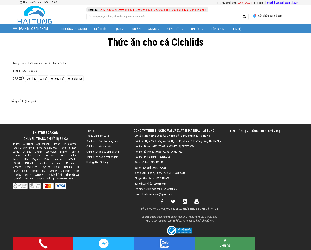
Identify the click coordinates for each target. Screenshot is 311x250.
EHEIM (63, 151)
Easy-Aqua (51, 151)
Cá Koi (153, 29)
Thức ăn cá (34, 63)
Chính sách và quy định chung (102, 151)
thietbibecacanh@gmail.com (282, 2)
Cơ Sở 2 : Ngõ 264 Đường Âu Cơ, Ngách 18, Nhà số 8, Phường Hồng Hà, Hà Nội (178, 141)
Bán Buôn (217, 29)
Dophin (38, 151)
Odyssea (45, 167)
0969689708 (178, 173)
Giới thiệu (100, 29)
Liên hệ (236, 29)
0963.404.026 (245, 2)
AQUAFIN (28, 144)
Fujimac (75, 151)
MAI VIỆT (30, 163)
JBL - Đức (49, 155)
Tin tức (197, 29)
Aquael (16, 144)
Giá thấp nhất (75, 78)
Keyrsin (36, 159)
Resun (35, 170)
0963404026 (164, 157)
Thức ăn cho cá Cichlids (56, 63)
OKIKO (57, 167)
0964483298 (157, 162)
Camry (16, 151)
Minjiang (70, 163)
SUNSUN (38, 174)
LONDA (16, 163)
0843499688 (162, 178)
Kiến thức (175, 29)
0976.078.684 (162, 9)
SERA (76, 170)
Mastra (43, 163)
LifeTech (71, 159)
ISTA (38, 155)
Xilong (50, 178)
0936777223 (177, 151)
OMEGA (68, 167)
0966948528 (173, 146)
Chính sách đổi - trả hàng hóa (102, 141)
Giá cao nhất (57, 78)
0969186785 (160, 183)
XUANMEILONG (65, 178)
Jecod (16, 159)
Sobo (18, 174)
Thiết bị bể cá (54, 174)
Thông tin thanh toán (97, 135)
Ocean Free (31, 167)
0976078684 (188, 146)
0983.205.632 (108, 9)
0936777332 (162, 151)
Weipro (40, 178)
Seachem (65, 170)
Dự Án (136, 29)
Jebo (73, 155)
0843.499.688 (198, 9)
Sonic (28, 174)
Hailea (28, 155)
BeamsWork (70, 144)
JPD (26, 159)
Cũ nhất (43, 78)
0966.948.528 (144, 9)
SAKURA (53, 170)
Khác (47, 159)
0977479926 (159, 167)
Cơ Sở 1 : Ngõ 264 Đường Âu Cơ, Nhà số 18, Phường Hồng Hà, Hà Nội (173, 135)
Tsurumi (29, 178)
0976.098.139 (180, 9)
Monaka (17, 167)
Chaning (27, 151)
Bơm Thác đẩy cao (47, 147)
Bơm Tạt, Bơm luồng (23, 147)
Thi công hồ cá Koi (74, 29)
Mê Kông (56, 163)
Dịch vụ (120, 29)
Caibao (72, 147)
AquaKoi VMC (43, 144)
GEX (18, 155)
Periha (25, 170)
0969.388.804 (126, 9)
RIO (44, 170)
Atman (57, 144)
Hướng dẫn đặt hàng (97, 162)
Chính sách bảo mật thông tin (102, 157)
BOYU (63, 147)
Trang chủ (18, 63)
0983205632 (158, 146)
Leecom (58, 159)
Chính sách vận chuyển (98, 146)
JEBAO (62, 155)
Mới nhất (31, 78)
